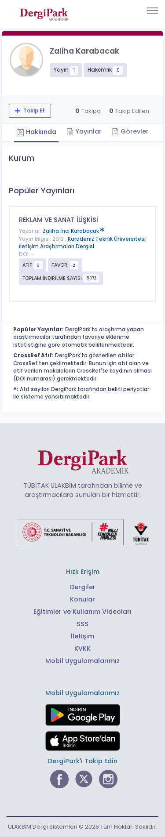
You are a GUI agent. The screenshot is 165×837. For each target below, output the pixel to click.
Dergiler (82, 587)
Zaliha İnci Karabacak (73, 231)
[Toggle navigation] (152, 10)
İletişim (82, 636)
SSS (82, 624)
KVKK (82, 648)
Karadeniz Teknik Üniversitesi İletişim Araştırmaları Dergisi (82, 243)
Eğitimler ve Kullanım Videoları (82, 611)
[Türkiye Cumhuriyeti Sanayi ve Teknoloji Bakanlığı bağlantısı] (83, 531)
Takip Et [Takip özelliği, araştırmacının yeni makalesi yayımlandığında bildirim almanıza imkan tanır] (33, 110)
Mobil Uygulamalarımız (82, 660)
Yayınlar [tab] (84, 131)
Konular (82, 599)
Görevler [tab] (130, 131)
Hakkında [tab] (36, 132)
